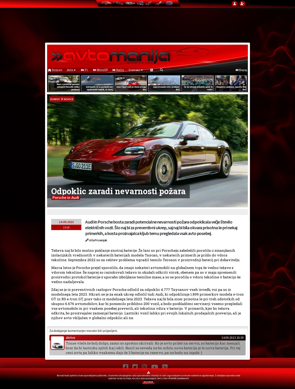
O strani (136, 70)
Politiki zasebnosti (179, 378)
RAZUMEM (148, 382)
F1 (84, 70)
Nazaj (241, 70)
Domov (55, 70)
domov (55, 99)
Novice (68, 99)
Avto (71, 70)
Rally (118, 70)
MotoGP (100, 70)
